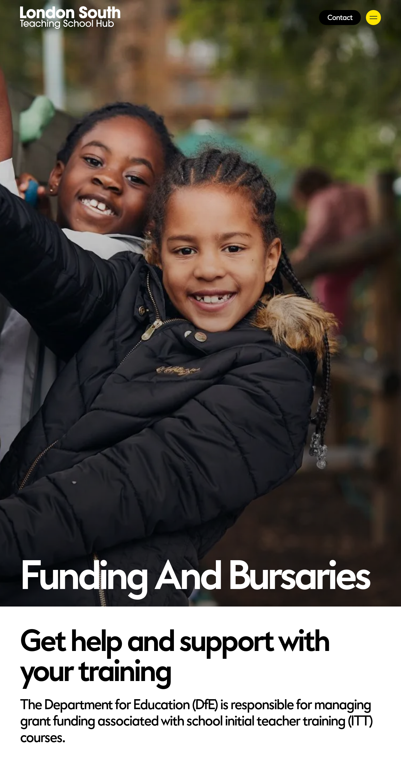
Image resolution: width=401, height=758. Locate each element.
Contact (339, 18)
